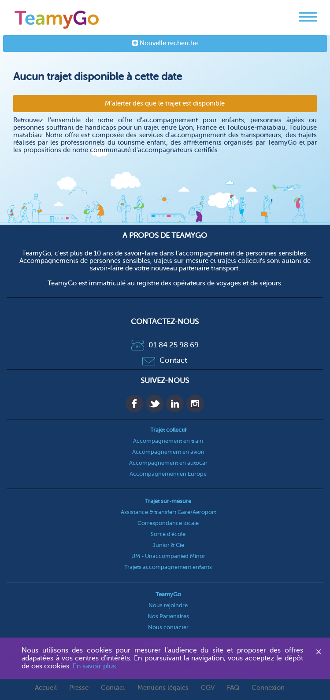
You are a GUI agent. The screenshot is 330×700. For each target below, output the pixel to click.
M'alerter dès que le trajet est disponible (165, 103)
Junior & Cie (168, 545)
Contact (164, 360)
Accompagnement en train (168, 441)
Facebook (134, 403)
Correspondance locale (168, 523)
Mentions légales (163, 688)
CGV (208, 688)
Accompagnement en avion (168, 451)
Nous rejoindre (168, 605)
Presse (79, 688)
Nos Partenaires (168, 616)
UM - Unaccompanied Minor (168, 556)
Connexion (268, 688)
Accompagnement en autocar (168, 462)
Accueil (46, 688)
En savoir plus (94, 666)
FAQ (233, 688)
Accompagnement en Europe (168, 473)
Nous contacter (168, 627)
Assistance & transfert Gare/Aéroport (168, 512)
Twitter (154, 403)
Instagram (195, 403)
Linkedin (175, 403)
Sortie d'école (168, 534)
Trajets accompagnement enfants (168, 567)
